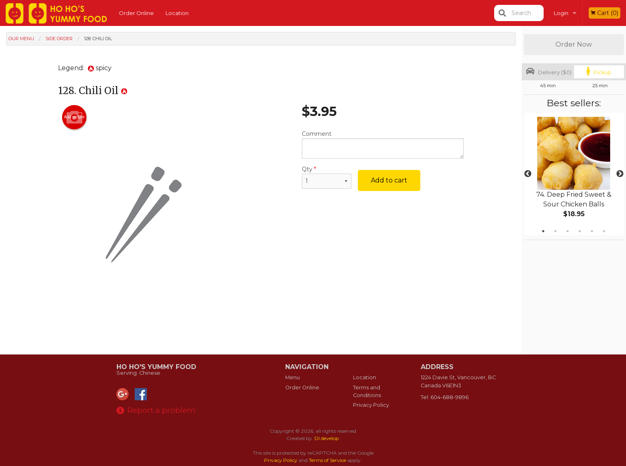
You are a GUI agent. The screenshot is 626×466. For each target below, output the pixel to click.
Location (177, 13)
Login (561, 13)
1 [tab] (543, 231)
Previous (528, 174)
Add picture (74, 117)
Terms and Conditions (367, 391)
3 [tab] (568, 231)
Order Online (136, 13)
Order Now (573, 44)
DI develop (326, 438)
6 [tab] (604, 231)
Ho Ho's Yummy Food (156, 367)
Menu (292, 377)
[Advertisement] (261, 328)
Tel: (445, 397)
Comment (383, 144)
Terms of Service (327, 460)
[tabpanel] (574, 174)
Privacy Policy (371, 405)
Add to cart (389, 180)
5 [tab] (592, 231)
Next (620, 174)
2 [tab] (555, 231)
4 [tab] (580, 231)
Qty (326, 177)
